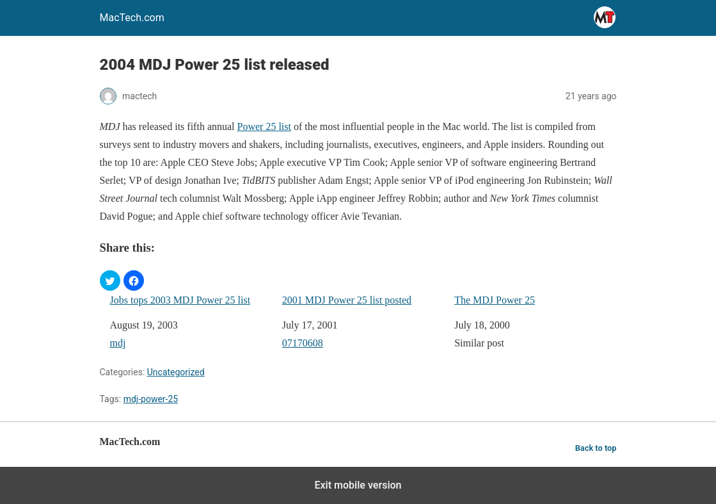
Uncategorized (176, 372)
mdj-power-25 (151, 399)
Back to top (596, 448)
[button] (110, 280)
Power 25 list (264, 126)
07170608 (302, 342)
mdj (118, 342)
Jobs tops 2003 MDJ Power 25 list (180, 300)
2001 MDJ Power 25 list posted (346, 300)
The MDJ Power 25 (494, 300)
